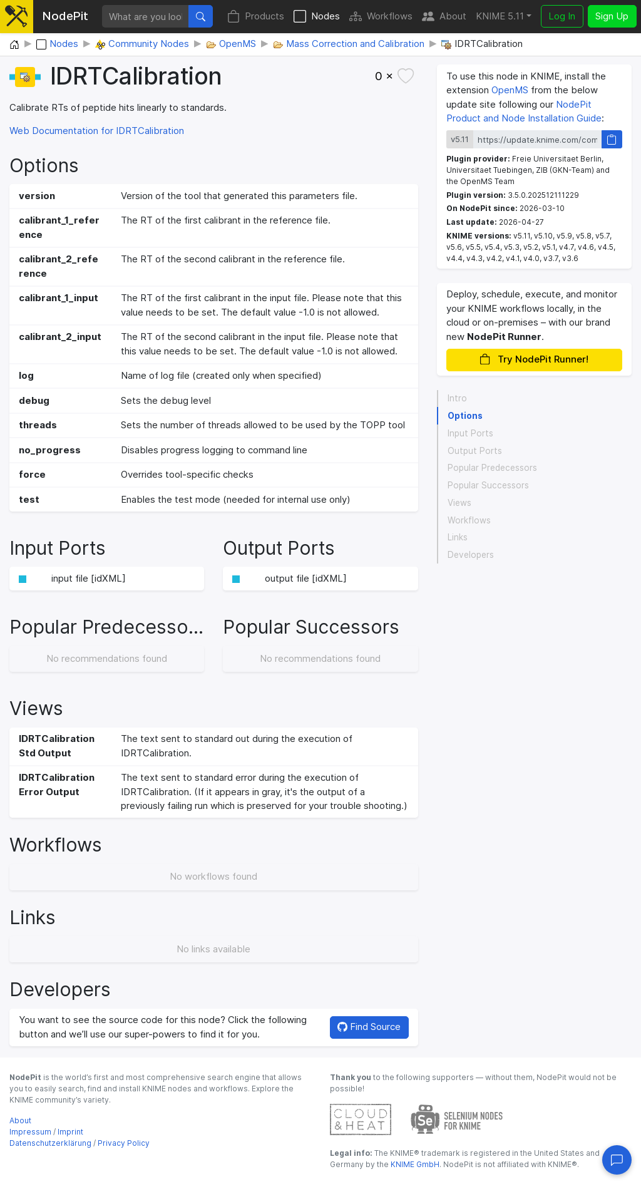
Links (458, 537)
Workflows (381, 16)
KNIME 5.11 (500, 16)
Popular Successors (488, 485)
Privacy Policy (124, 1143)
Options (465, 416)
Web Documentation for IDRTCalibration (96, 130)
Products (255, 16)
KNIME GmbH (414, 1164)
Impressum (30, 1131)
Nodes (317, 16)
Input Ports (470, 433)
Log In (561, 16)
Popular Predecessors (492, 468)
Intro (457, 398)
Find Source (369, 1026)
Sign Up (611, 16)
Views (459, 503)
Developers (471, 555)
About (444, 16)
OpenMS (509, 90)
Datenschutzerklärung (50, 1143)
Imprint (70, 1131)
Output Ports (475, 451)
